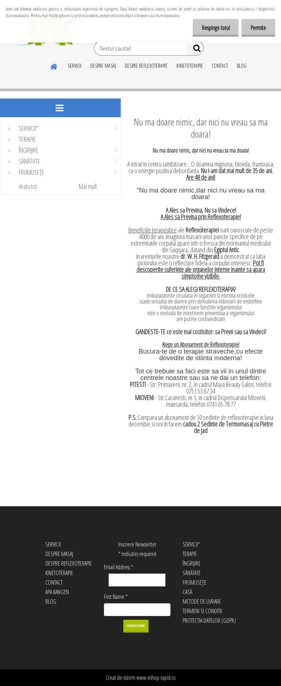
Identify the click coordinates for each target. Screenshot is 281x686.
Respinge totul (215, 28)
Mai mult (88, 186)
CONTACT (220, 65)
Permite (258, 28)
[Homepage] (54, 65)
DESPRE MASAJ (103, 65)
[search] (195, 49)
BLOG (242, 65)
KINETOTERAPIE (189, 65)
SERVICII (75, 65)
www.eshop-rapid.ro (156, 678)
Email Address (118, 567)
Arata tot (28, 186)
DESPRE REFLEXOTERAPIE (146, 65)
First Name (116, 597)
